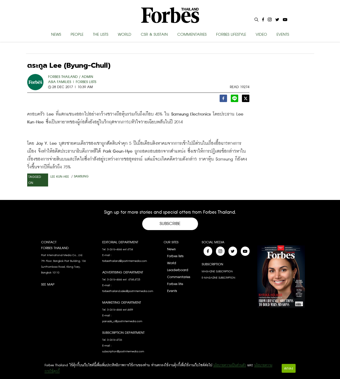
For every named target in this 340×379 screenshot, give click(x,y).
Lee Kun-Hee (59, 176)
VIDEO (261, 34)
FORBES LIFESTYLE (231, 34)
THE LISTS (100, 34)
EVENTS (283, 34)
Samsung (81, 176)
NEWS (56, 34)
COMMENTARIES (192, 34)
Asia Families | (61, 82)
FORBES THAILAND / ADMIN (70, 77)
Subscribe (170, 223)
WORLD (124, 34)
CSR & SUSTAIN (154, 34)
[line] (234, 100)
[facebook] (223, 100)
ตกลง (288, 368)
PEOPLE (77, 34)
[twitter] (245, 100)
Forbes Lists (86, 82)
